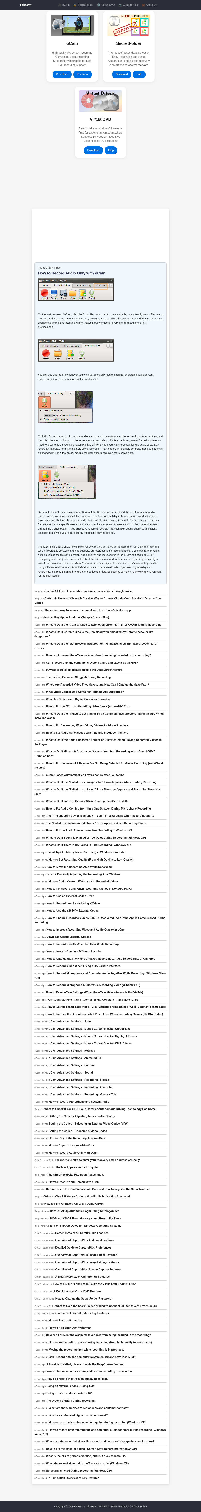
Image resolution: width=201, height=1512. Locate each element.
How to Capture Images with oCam (71, 1145)
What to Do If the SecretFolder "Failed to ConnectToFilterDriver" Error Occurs (106, 1305)
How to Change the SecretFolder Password (83, 1298)
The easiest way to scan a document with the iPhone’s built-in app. (88, 610)
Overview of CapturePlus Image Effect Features (86, 1254)
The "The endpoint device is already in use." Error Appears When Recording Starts (100, 815)
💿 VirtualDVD (106, 4)
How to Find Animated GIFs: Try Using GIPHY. (74, 1203)
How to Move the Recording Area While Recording (79, 866)
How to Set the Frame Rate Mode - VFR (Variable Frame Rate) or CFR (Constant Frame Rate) (106, 1006)
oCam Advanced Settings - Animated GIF (75, 1058)
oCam (72, 43)
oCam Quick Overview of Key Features (74, 1478)
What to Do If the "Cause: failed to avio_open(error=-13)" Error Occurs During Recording (104, 624)
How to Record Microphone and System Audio (79, 1101)
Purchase (82, 74)
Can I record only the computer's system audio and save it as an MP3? (92, 662)
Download (62, 74)
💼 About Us (149, 4)
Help (139, 74)
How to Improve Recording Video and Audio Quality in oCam (85, 929)
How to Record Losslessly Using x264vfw (73, 903)
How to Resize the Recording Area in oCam (77, 1138)
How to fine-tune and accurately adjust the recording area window (89, 1371)
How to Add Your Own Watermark (70, 1327)
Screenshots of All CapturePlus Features (82, 1233)
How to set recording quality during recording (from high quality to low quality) (100, 1342)
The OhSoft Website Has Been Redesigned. (75, 1174)
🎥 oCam (64, 4)
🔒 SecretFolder (83, 4)
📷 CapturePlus (128, 4)
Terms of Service (120, 1506)
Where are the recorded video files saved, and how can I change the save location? (100, 1441)
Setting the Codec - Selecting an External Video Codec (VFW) (89, 1123)
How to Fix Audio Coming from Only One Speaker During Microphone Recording (98, 808)
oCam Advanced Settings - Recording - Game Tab (81, 1087)
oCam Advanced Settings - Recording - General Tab (82, 1094)
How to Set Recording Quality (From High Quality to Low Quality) (91, 859)
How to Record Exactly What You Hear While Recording (82, 944)
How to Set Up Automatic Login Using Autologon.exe (84, 1211)
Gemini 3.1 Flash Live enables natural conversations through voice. (88, 591)
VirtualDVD (100, 119)
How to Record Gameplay (65, 1320)
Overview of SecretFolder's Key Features (82, 1313)
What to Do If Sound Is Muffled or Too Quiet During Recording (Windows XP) (96, 837)
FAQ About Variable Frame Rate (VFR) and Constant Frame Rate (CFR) (92, 999)
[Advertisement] (71, 183)
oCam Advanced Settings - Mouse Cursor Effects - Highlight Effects (93, 1036)
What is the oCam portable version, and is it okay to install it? (86, 1456)
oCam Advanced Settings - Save (70, 1021)
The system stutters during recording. (71, 1400)
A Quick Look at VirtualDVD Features (77, 1291)
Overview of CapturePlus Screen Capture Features (88, 1269)
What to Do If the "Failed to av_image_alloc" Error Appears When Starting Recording (101, 782)
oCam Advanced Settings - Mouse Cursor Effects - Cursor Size (89, 1028)
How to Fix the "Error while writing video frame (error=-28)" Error (88, 706)
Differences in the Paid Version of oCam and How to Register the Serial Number (98, 1189)
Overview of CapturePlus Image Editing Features (87, 1262)
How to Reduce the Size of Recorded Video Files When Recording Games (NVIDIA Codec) (104, 1014)
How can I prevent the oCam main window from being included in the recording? (98, 655)
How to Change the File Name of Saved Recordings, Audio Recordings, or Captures (100, 958)
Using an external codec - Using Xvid (70, 1386)
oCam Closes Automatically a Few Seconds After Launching (85, 775)
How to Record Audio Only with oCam (71, 273)
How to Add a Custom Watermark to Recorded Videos (84, 881)
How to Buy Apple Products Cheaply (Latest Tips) (76, 617)
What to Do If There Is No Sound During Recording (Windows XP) (88, 845)
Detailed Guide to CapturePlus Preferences (83, 1247)
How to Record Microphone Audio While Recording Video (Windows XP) (93, 985)
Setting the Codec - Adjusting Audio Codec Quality (82, 1116)
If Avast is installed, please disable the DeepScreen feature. (84, 669)
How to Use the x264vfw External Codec (72, 910)
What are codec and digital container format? (78, 1415)
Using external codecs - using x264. (69, 1393)
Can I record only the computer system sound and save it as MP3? (92, 1357)
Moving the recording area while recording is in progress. (86, 1349)
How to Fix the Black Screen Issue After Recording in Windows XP (89, 830)
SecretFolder (129, 43)
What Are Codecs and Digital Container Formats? (78, 699)
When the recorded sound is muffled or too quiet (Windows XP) (87, 1463)
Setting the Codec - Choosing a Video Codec (78, 1131)
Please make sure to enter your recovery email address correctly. (97, 1160)
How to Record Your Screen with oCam (74, 1182)
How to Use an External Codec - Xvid (70, 896)
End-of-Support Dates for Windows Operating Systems (85, 1225)
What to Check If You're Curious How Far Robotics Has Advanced (87, 1196)
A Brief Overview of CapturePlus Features (82, 1276)
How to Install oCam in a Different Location (74, 951)
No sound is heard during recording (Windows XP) (79, 1470)
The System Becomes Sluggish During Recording (78, 677)
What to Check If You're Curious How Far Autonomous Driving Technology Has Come (100, 1109)
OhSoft (26, 5)
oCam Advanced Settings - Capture (72, 1065)
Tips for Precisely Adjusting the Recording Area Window (83, 874)
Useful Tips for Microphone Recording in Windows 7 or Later (86, 852)
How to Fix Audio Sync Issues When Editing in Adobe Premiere (87, 732)
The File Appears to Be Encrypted (77, 1167)
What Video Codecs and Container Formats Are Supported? (85, 691)
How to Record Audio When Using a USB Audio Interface (83, 966)
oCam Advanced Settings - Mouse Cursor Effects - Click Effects (90, 1043)
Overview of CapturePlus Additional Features (84, 1240)
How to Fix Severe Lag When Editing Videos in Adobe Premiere (87, 725)
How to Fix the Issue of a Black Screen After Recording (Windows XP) (91, 1448)
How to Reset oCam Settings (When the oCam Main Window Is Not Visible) (94, 992)
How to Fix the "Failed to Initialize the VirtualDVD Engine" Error (94, 1284)
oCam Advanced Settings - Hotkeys (72, 1050)
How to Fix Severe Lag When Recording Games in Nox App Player (89, 888)
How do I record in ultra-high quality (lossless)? (77, 1378)
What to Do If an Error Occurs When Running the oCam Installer (87, 801)
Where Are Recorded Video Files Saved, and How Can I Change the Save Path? (97, 684)
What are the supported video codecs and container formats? (89, 1408)
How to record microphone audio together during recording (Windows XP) (97, 1422)
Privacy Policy (139, 1506)
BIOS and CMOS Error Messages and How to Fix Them (85, 1218)
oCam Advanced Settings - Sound (71, 1072)
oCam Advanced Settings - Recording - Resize (79, 1079)
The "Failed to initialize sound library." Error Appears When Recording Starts (96, 823)
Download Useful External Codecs (68, 936)
